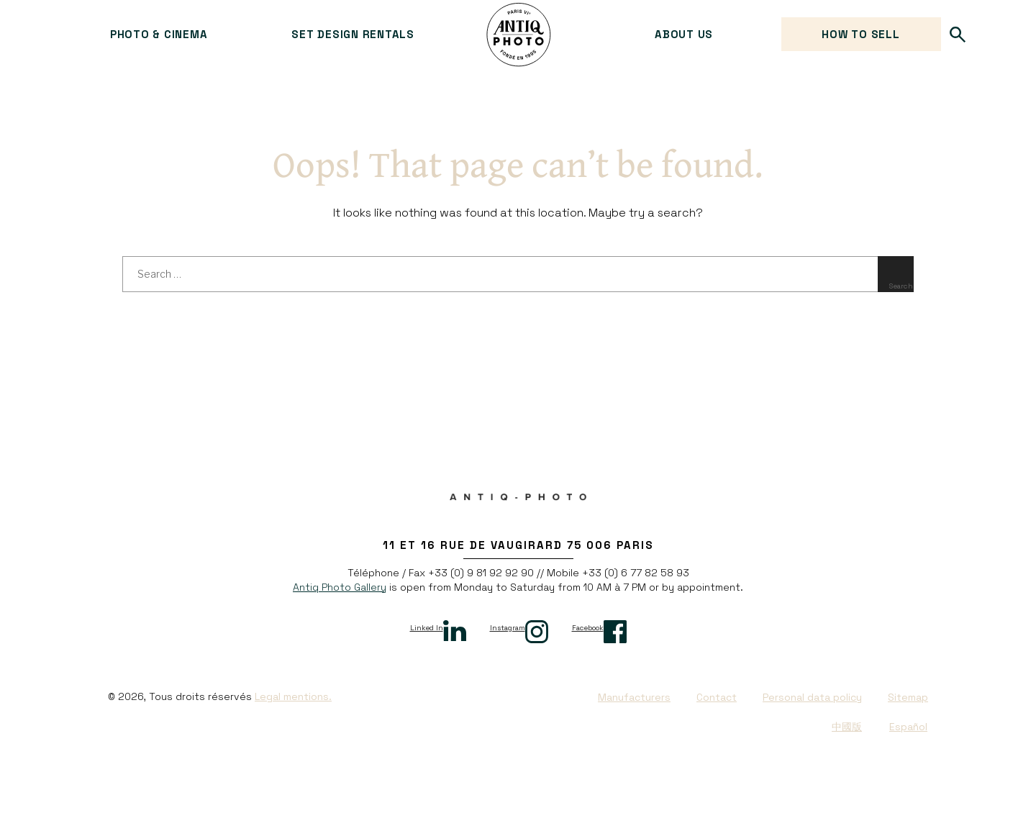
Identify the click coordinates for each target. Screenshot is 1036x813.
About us (684, 34)
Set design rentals (352, 34)
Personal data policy (812, 697)
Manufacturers (634, 697)
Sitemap (908, 697)
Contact (716, 697)
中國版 (847, 726)
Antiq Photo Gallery (339, 587)
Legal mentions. (293, 696)
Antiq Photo (518, 34)
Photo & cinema (159, 34)
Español (908, 726)
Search (958, 34)
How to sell (860, 34)
